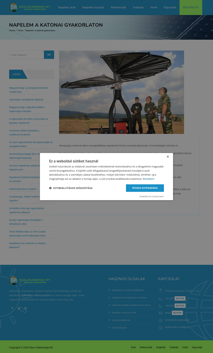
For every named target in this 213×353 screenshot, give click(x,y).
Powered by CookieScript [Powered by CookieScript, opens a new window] (151, 196)
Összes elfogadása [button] (145, 187)
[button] (71, 188)
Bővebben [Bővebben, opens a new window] (149, 179)
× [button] (167, 157)
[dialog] (106, 176)
